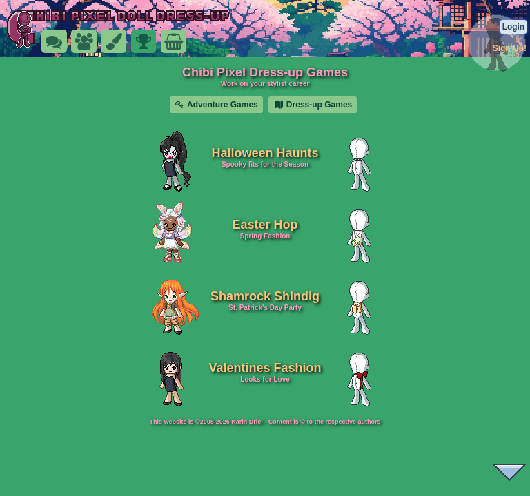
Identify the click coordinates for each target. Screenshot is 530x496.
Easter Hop (264, 224)
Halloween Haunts (264, 153)
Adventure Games (216, 105)
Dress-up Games (312, 105)
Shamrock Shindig (265, 296)
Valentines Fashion (264, 368)
